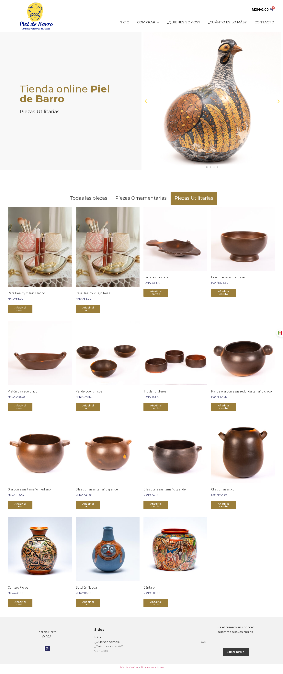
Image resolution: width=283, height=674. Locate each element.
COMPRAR (148, 22)
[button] (207, 167)
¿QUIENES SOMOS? (183, 22)
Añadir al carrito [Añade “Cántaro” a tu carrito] (156, 603)
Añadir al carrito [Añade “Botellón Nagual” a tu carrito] (88, 603)
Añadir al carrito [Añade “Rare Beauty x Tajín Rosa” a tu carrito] (88, 309)
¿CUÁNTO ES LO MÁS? (227, 22)
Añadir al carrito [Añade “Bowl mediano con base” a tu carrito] (223, 292)
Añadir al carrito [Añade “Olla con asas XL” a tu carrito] (223, 505)
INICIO (124, 22)
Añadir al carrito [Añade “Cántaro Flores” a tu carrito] (20, 603)
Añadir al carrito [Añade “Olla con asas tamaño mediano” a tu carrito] (20, 505)
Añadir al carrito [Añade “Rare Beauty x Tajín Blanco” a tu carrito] (20, 309)
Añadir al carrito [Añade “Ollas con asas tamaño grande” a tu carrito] (88, 505)
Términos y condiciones (152, 667)
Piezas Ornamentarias (141, 198)
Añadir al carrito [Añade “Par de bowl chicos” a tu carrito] (88, 407)
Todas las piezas (88, 198)
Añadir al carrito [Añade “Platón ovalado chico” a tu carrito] (20, 407)
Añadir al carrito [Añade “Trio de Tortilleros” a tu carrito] (156, 407)
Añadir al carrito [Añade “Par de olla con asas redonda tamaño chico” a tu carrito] (223, 407)
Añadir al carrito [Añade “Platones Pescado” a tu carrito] (156, 292)
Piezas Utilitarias (194, 198)
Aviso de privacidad (129, 667)
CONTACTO (264, 22)
